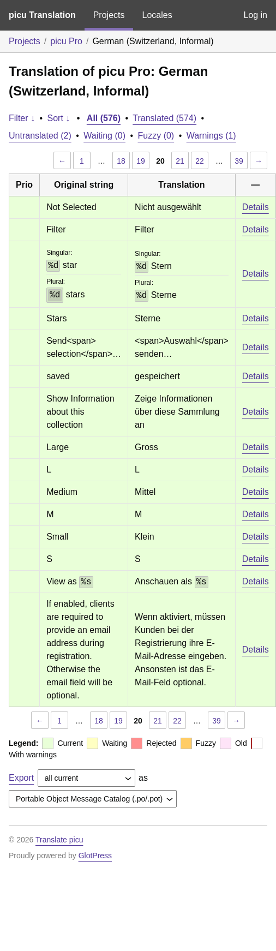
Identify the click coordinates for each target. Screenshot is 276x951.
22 (199, 161)
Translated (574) (164, 118)
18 (121, 161)
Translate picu (59, 839)
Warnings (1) (211, 135)
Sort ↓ (58, 118)
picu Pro (66, 41)
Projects (109, 15)
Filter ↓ (22, 118)
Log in (255, 15)
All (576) (104, 118)
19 (140, 161)
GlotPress (95, 855)
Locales (157, 15)
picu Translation (42, 15)
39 (239, 161)
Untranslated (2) (40, 135)
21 (180, 161)
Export (21, 777)
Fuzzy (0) (156, 135)
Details (255, 207)
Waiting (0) (104, 135)
